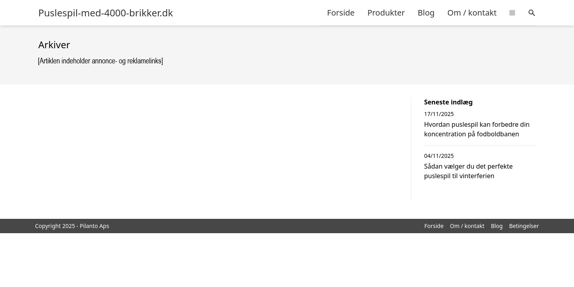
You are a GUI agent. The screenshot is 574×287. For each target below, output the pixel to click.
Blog (426, 12)
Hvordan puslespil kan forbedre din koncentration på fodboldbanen (477, 129)
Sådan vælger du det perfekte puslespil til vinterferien (468, 171)
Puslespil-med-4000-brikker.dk (105, 12)
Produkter (386, 12)
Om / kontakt (472, 12)
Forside (341, 12)
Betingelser (524, 226)
